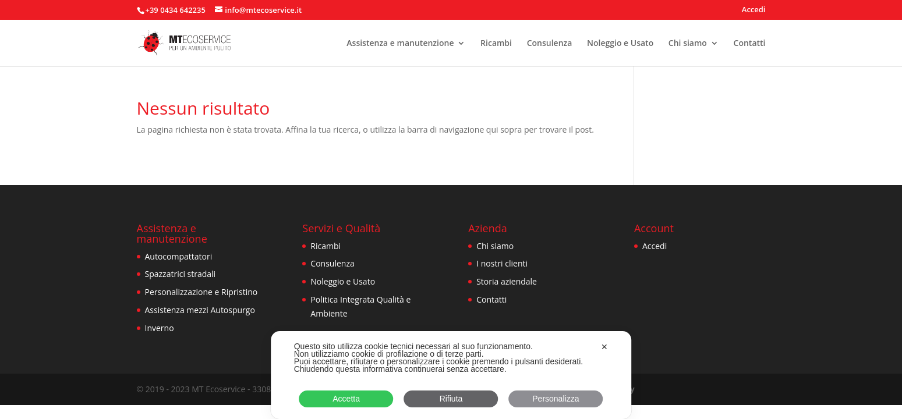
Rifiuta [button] (451, 398)
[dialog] (451, 375)
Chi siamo (687, 43)
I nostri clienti (502, 263)
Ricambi (496, 43)
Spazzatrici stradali (180, 273)
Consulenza (549, 43)
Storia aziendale (506, 281)
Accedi (754, 10)
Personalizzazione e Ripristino (201, 291)
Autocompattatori (179, 256)
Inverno (159, 327)
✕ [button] (604, 346)
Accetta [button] (346, 398)
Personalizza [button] (555, 398)
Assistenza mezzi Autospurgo (200, 309)
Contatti (750, 43)
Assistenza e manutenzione (400, 43)
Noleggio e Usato (620, 43)
